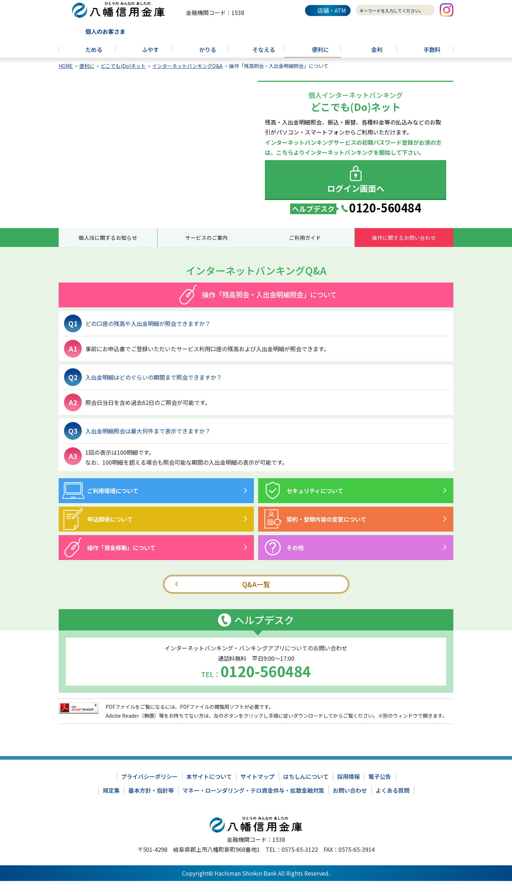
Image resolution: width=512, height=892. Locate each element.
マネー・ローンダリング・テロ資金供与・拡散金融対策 (253, 801)
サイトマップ (257, 787)
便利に (86, 73)
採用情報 (348, 787)
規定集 (111, 801)
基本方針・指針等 (151, 801)
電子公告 (379, 787)
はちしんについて (306, 787)
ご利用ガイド (305, 246)
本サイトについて (209, 787)
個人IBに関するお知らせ (107, 246)
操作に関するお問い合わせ (404, 246)
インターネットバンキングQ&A (187, 73)
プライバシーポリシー (149, 787)
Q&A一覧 (256, 595)
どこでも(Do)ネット (123, 73)
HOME (66, 73)
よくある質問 (392, 801)
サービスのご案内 (206, 246)
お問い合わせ (350, 801)
